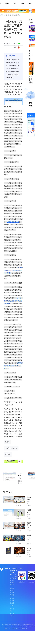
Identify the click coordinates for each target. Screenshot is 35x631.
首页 (5, 15)
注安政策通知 (16, 15)
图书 (22, 4)
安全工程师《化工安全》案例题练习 (29, 499)
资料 (30, 4)
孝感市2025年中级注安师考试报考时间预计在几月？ (29, 537)
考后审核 (7, 454)
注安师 (7, 442)
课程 (7, 4)
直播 (15, 4)
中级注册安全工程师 (11, 448)
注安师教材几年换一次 (29, 550)
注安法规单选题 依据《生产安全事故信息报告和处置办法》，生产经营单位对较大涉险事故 (29, 524)
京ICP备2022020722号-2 (14, 628)
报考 (9, 15)
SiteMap (23, 628)
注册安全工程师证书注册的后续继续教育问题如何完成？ (29, 511)
